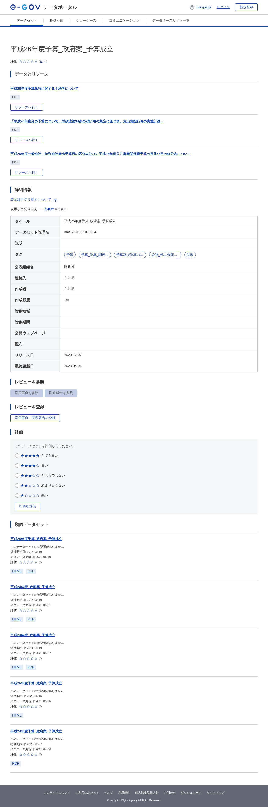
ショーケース (86, 20)
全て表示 (60, 209)
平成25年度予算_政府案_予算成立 (36, 539)
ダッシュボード (191, 792)
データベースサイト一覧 (170, 20)
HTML (17, 571)
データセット (27, 20)
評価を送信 (27, 506)
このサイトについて (57, 792)
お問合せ (170, 792)
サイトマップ (215, 792)
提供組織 (56, 20)
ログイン (223, 7)
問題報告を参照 (61, 393)
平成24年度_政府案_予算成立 (32, 587)
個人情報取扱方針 (147, 792)
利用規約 (124, 792)
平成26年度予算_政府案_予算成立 (36, 683)
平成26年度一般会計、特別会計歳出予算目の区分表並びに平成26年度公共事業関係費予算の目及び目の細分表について (100, 154)
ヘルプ (108, 792)
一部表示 (48, 209)
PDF (31, 571)
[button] (200, 7)
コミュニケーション (124, 20)
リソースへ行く (27, 107)
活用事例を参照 (27, 393)
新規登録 (246, 7)
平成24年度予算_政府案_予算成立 (36, 731)
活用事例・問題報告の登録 (35, 418)
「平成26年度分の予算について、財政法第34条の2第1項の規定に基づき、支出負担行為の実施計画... (86, 121)
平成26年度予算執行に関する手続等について (44, 88)
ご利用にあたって (87, 792)
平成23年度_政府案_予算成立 (32, 635)
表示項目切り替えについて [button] (34, 199)
